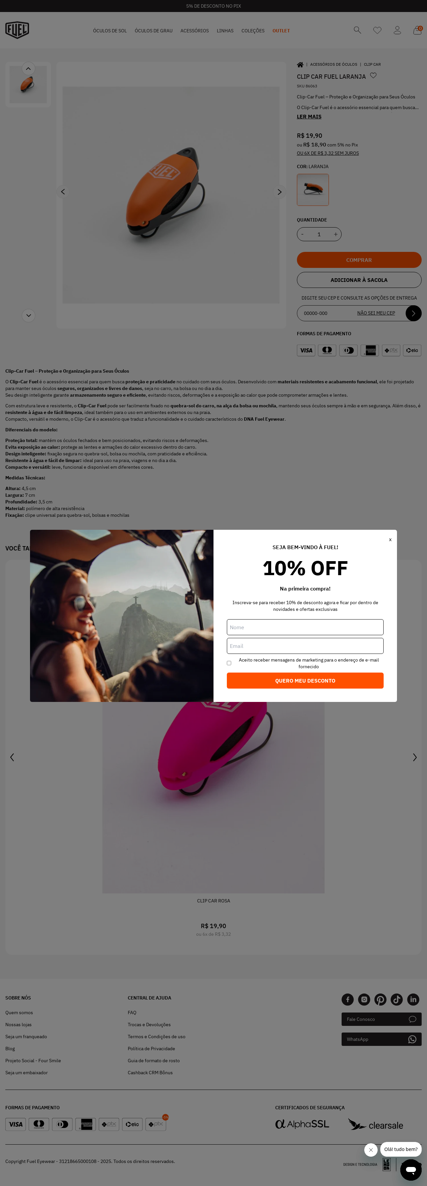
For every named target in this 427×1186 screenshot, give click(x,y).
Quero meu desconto (305, 680)
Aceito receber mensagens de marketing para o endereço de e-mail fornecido (309, 663)
